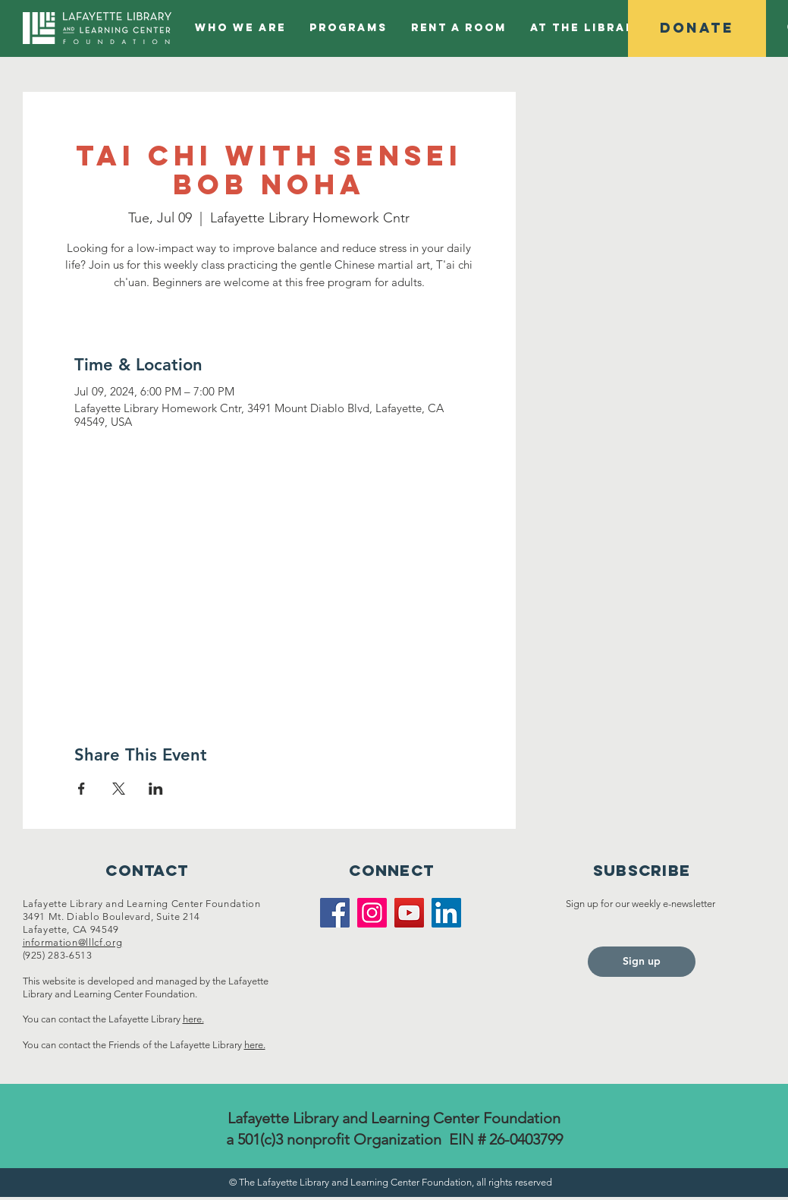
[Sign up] (641, 961)
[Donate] (697, 28)
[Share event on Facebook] (81, 789)
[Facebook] (335, 913)
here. (193, 1019)
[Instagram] (372, 913)
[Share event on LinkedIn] (156, 789)
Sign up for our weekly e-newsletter (641, 903)
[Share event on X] (118, 789)
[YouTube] (409, 913)
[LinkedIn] (446, 913)
